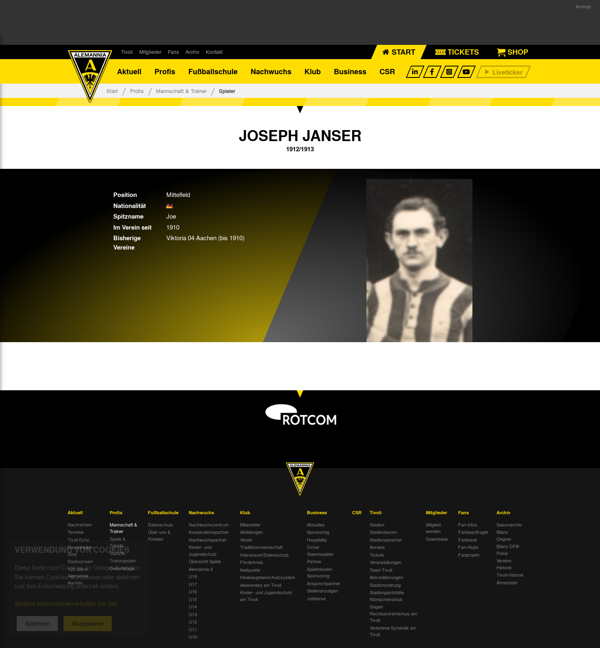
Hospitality (317, 539)
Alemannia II (201, 569)
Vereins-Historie (504, 564)
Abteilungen (251, 532)
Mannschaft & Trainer (181, 91)
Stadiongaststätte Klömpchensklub (387, 595)
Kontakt (214, 51)
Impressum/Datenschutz (264, 554)
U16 (193, 591)
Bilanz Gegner (504, 535)
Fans (173, 51)
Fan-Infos (467, 524)
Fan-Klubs (468, 547)
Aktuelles (316, 524)
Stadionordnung (385, 585)
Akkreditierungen (386, 577)
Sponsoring (318, 532)
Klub (312, 71)
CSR (387, 71)
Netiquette (250, 569)
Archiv (192, 51)
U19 (193, 576)
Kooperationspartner (209, 532)
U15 (193, 599)
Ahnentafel (506, 582)
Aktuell (129, 71)
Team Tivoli (381, 569)
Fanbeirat (467, 539)
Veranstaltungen (385, 562)
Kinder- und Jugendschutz (203, 550)
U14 (193, 606)
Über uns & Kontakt (159, 535)
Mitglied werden (433, 528)
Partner (314, 561)
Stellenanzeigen (322, 590)
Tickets (377, 554)
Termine (76, 532)
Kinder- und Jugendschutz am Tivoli (266, 595)
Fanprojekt (468, 554)
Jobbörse (316, 598)
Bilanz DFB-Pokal (508, 549)
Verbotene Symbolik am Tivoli (393, 631)
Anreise (377, 547)
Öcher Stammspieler (320, 550)
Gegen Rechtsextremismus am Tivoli (393, 613)
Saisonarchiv (509, 524)
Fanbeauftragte (473, 532)
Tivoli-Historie (509, 574)
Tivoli (127, 51)
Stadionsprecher (386, 539)
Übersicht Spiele (205, 561)
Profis (164, 71)
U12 (193, 621)
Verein (246, 539)
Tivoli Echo (78, 539)
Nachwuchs (271, 71)
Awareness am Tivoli (260, 585)
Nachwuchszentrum (209, 524)
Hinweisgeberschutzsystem (267, 577)
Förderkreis (251, 562)
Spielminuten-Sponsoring (320, 572)
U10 (193, 636)
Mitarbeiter (250, 524)
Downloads (437, 538)
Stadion (377, 524)
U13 (193, 614)
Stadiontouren (383, 532)
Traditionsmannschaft (261, 547)
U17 (193, 584)
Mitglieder (150, 51)
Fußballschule (213, 71)
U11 (193, 629)
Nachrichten (80, 524)
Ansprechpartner (323, 583)
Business (350, 71)
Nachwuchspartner (208, 539)
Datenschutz (160, 524)
